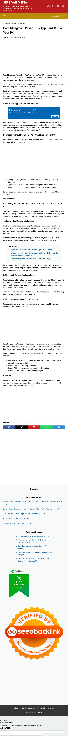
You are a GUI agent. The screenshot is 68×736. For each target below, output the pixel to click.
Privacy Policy (41, 711)
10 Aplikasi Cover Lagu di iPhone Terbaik (17, 526)
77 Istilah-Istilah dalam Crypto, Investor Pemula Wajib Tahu (24, 516)
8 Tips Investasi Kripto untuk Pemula (16, 521)
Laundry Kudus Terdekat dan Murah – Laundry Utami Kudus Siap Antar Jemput (31, 512)
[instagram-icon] (53, 6)
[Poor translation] (7, 731)
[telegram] (59, 428)
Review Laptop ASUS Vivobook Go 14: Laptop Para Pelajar (30, 259)
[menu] (5, 16)
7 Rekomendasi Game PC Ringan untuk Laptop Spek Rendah (31, 250)
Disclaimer (31, 711)
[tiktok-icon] (63, 6)
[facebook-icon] (48, 6)
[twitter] (21, 428)
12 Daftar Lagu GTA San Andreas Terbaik (33, 539)
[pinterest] (34, 428)
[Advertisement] (34, 56)
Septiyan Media (15, 2)
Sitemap (51, 711)
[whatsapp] (46, 428)
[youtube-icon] (58, 6)
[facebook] (9, 428)
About (16, 711)
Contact (23, 711)
